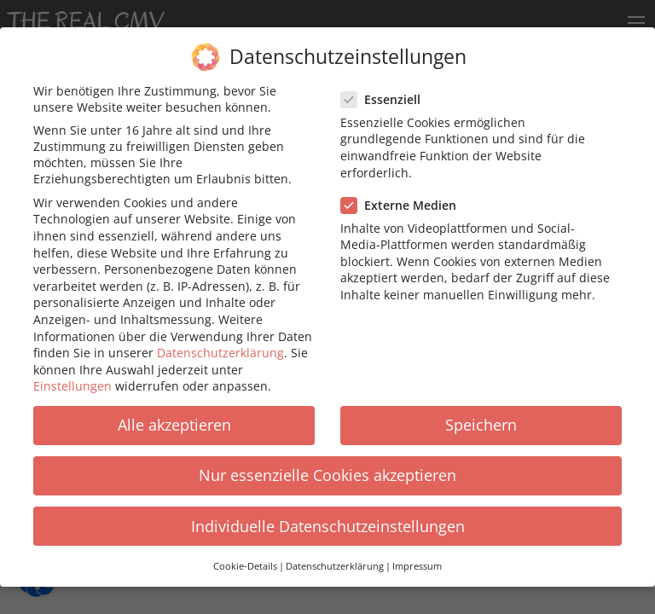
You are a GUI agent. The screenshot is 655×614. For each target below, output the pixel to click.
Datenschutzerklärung (220, 343)
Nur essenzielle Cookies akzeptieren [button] (327, 466)
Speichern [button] (481, 415)
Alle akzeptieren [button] (174, 415)
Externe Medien (403, 196)
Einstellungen (72, 376)
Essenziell (386, 90)
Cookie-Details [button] (245, 557)
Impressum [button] (417, 557)
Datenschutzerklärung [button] (335, 557)
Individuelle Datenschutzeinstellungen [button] (328, 517)
